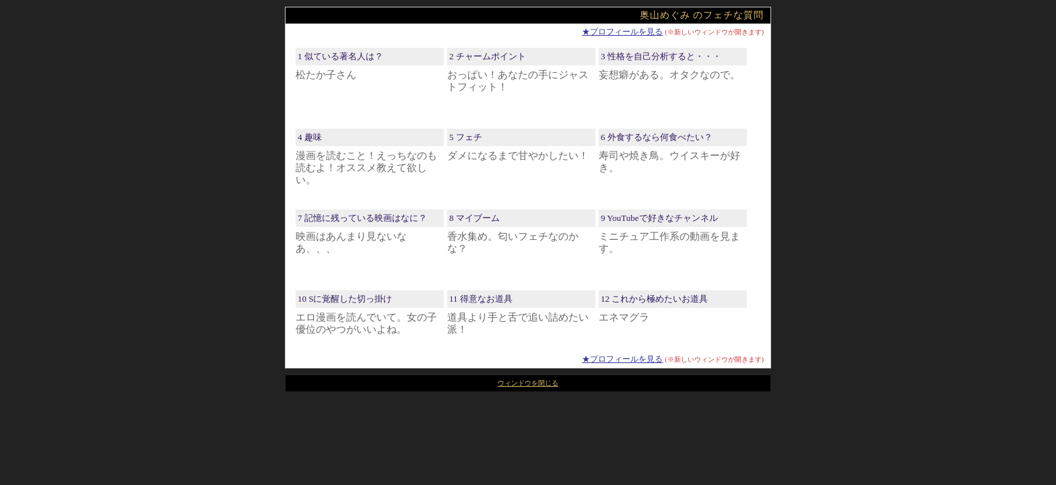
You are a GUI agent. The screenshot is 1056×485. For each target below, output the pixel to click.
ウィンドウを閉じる (528, 383)
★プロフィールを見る (622, 31)
